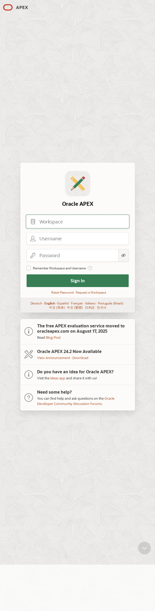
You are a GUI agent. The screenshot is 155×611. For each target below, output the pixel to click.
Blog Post (53, 337)
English (49, 303)
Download (80, 357)
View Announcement (53, 357)
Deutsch (36, 303)
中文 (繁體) (74, 307)
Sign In (78, 280)
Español (63, 303)
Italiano (90, 303)
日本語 (89, 307)
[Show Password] (123, 255)
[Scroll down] (144, 551)
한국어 (101, 307)
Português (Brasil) (110, 303)
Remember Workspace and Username (59, 268)
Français (77, 303)
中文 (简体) (56, 307)
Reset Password (62, 292)
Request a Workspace (91, 292)
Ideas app (57, 378)
